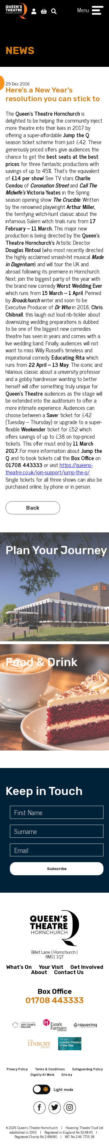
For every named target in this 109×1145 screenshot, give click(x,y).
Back (33, 514)
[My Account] (33, 10)
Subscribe (57, 869)
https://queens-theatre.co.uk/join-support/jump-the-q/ (49, 468)
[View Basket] (44, 10)
